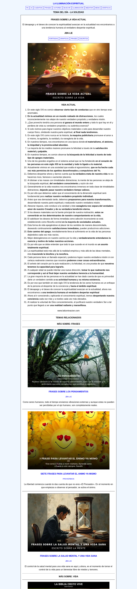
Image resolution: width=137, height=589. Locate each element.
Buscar (67, 8)
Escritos (84, 39)
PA (27, 8)
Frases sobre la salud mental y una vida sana (68, 556)
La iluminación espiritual (68, 3)
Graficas (64, 39)
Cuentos (38, 8)
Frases (48, 8)
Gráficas (106, 8)
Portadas (53, 39)
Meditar (89, 8)
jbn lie (68, 397)
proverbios (68, 479)
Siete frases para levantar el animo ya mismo (68, 474)
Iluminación (78, 8)
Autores (57, 8)
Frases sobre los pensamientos (68, 391)
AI (31, 8)
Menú (97, 8)
